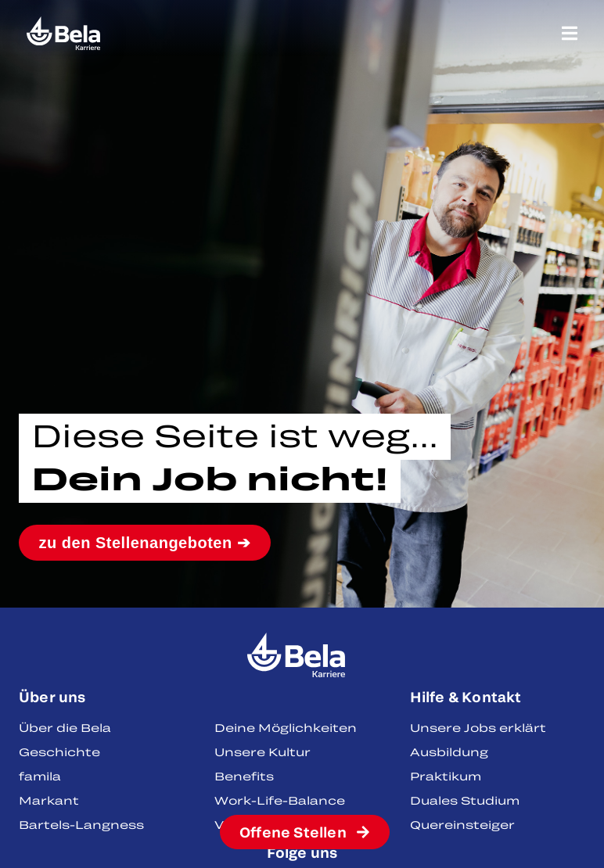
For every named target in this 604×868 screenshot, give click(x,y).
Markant (49, 800)
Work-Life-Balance (279, 800)
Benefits (244, 776)
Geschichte (59, 752)
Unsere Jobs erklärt (478, 727)
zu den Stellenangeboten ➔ (145, 542)
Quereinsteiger (462, 824)
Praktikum (445, 776)
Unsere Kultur (262, 752)
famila (40, 776)
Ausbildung (449, 752)
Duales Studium (465, 800)
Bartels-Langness (81, 824)
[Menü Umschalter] (569, 33)
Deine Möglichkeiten (285, 727)
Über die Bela (65, 727)
